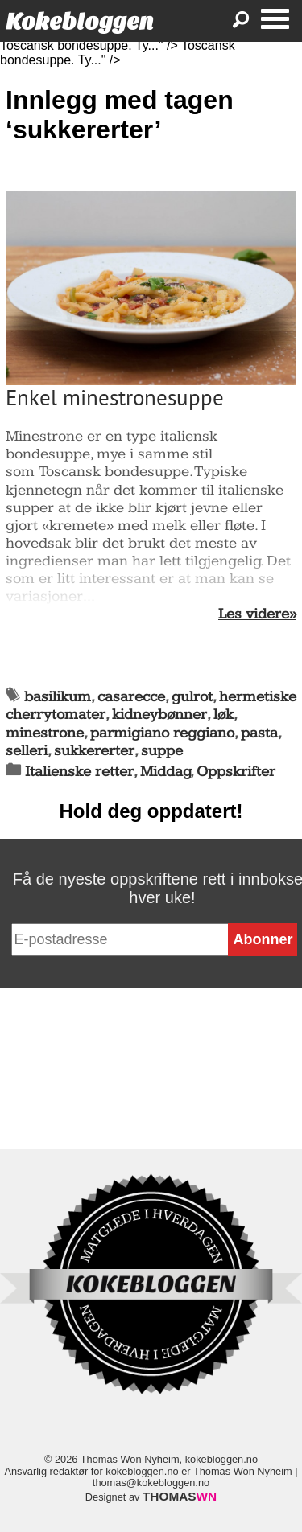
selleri (27, 750)
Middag (165, 771)
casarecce (131, 697)
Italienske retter (79, 771)
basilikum (57, 697)
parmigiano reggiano (162, 733)
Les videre (253, 614)
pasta (259, 733)
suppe (162, 750)
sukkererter (94, 750)
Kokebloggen (80, 21)
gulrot (192, 697)
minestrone (45, 733)
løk (223, 714)
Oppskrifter (236, 771)
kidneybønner (159, 714)
